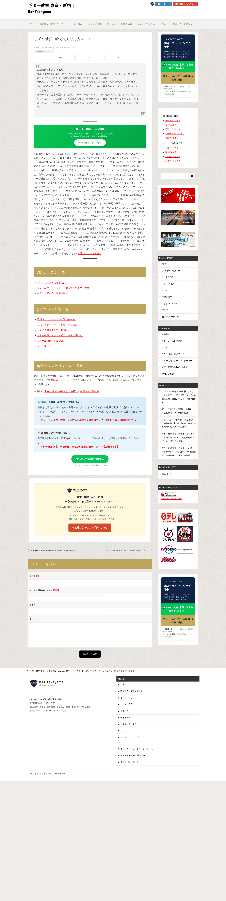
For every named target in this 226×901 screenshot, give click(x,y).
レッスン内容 (94, 24)
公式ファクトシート (173, 138)
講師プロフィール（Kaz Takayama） (57, 319)
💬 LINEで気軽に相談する (90, 459)
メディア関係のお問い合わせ (175, 368)
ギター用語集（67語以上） (51, 341)
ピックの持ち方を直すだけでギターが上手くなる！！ (127, 550)
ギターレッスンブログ (43, 52)
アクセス (111, 24)
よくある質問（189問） (175, 125)
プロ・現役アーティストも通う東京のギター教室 (63, 288)
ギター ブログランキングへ (171, 499)
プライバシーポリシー (130, 763)
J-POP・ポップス (172, 161)
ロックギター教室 (172, 157)
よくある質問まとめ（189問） (53, 330)
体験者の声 (126, 24)
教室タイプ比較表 (89, 391)
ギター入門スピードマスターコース (178, 362)
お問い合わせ (168, 375)
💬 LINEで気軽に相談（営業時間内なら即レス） (178, 66)
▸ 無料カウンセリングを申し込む (90, 527)
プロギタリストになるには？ (52, 282)
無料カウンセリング (182, 24)
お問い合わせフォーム (89, 253)
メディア (166, 348)
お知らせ (166, 335)
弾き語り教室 (171, 153)
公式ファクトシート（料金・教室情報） (58, 325)
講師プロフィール (172, 121)
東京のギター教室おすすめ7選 (60, 391)
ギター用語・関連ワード (173, 355)
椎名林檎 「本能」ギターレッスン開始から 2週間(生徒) (53, 550)
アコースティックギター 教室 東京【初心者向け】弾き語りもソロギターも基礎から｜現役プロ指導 (179, 424)
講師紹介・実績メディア (51, 24)
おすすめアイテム (146, 24)
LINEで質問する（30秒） (90, 143)
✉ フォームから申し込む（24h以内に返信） (178, 78)
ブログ (164, 24)
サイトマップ (44, 346)
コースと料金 (75, 24)
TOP (31, 24)
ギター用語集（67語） (174, 134)
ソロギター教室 (171, 148)
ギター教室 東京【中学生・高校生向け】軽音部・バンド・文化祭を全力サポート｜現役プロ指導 (179, 438)
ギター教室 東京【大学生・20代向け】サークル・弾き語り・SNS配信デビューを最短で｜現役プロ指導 (179, 452)
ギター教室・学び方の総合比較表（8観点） (60, 335)
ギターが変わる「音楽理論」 (52, 293)
